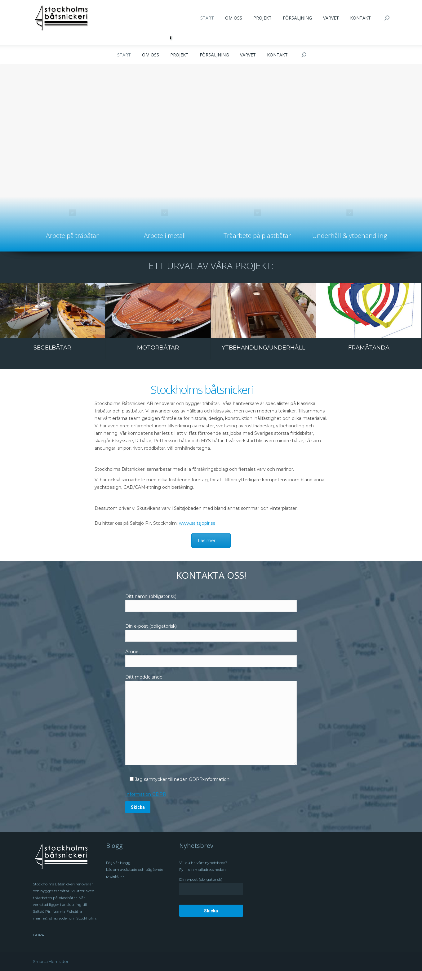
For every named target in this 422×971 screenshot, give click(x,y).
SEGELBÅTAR (52, 347)
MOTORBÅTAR (158, 347)
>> (121, 876)
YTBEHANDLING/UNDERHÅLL (263, 347)
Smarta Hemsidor (51, 961)
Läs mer (206, 540)
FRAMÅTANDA (368, 347)
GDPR (39, 935)
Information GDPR (145, 794)
